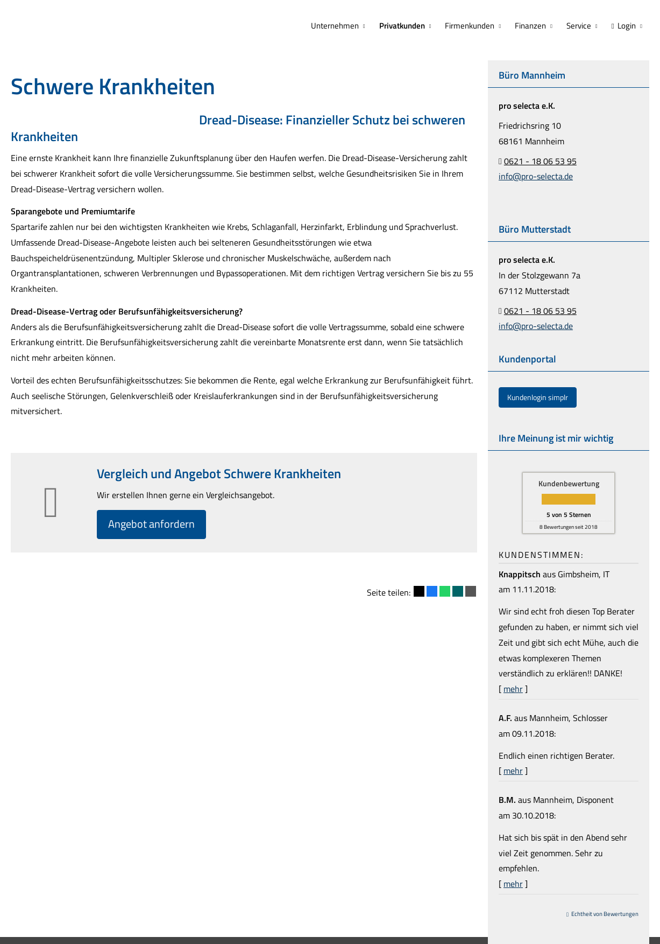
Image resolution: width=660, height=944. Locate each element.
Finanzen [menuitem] (533, 25)
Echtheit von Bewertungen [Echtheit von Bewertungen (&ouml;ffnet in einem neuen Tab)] (604, 912)
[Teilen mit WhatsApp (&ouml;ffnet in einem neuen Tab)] (444, 592)
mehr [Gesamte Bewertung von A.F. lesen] (513, 769)
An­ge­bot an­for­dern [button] (154, 524)
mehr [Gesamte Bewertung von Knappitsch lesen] (513, 687)
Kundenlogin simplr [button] (537, 396)
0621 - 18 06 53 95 (540, 159)
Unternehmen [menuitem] (341, 25)
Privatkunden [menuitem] (407, 25)
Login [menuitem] (624, 25)
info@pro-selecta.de (536, 175)
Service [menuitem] (580, 25)
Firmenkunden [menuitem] (474, 25)
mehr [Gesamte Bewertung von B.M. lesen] (513, 882)
